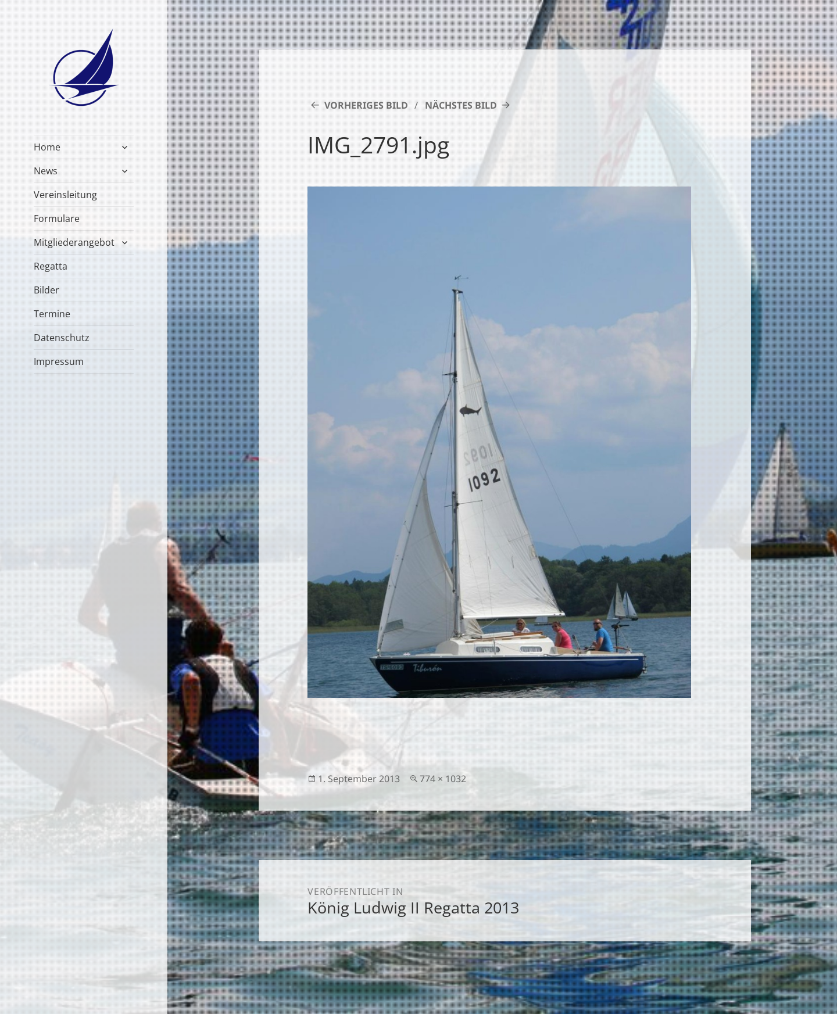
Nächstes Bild (461, 105)
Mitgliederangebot (74, 242)
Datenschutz (62, 337)
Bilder (46, 290)
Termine (52, 313)
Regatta (50, 266)
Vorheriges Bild (366, 105)
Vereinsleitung (65, 194)
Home (47, 147)
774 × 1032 (443, 778)
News (46, 170)
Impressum (59, 361)
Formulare (57, 218)
